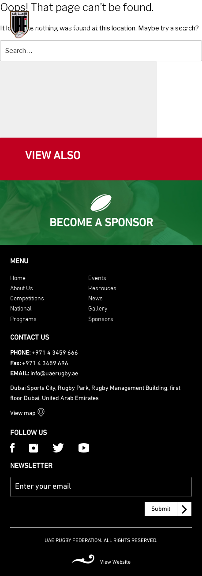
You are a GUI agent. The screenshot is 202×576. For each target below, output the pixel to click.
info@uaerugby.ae (54, 373)
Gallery (98, 307)
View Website (115, 562)
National (21, 307)
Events (97, 277)
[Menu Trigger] (186, 23)
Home (18, 277)
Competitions (27, 297)
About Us (21, 287)
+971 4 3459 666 (55, 353)
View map (23, 413)
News (95, 297)
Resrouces (102, 287)
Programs (23, 318)
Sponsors (100, 318)
